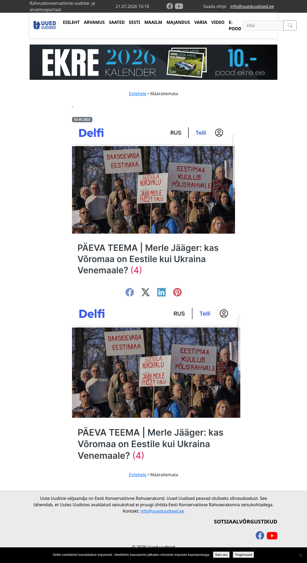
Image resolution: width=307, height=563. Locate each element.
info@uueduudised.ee (252, 6)
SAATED (117, 22)
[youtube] (179, 6)
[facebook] (170, 6)
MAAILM (153, 22)
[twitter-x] (145, 294)
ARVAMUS (94, 22)
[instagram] (177, 294)
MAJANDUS (178, 22)
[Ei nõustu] (300, 555)
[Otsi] (263, 25)
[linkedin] (161, 294)
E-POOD (235, 25)
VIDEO (218, 22)
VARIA (200, 22)
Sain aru (221, 555)
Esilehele (137, 94)
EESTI (134, 22)
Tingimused (243, 555)
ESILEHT (71, 22)
